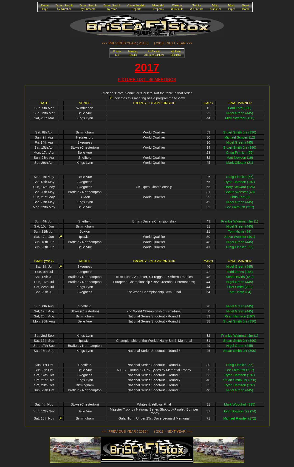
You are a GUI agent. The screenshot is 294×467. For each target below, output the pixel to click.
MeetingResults (132, 53)
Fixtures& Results (177, 7)
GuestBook (245, 7)
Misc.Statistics (215, 7)
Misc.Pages (231, 7)
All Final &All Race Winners (154, 53)
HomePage (45, 7)
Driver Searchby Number (64, 7)
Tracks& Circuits (196, 7)
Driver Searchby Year (111, 7)
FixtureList (117, 53)
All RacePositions (176, 53)
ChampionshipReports (136, 7)
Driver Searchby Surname (87, 7)
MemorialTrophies (158, 7)
